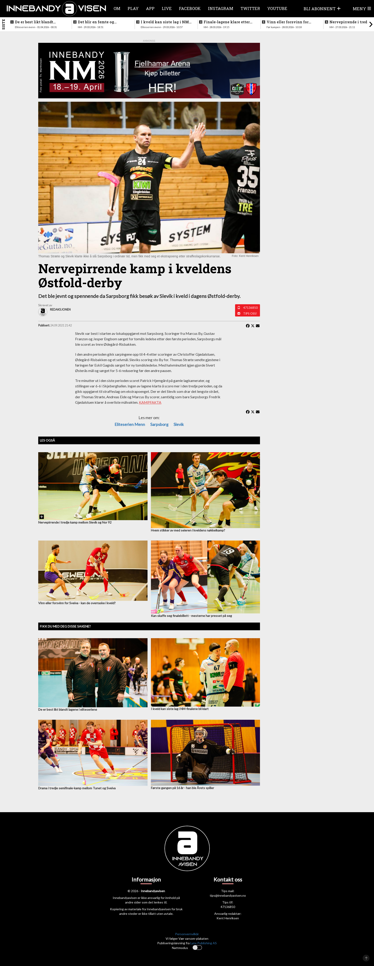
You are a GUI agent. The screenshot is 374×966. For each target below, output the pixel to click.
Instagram (220, 8)
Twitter (250, 8)
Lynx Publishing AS (203, 943)
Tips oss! (250, 313)
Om (117, 8)
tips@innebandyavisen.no (228, 895)
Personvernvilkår (187, 934)
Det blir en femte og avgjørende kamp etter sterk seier (99, 22)
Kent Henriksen (228, 918)
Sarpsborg (159, 424)
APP (150, 8)
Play (133, 8)
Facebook (190, 8)
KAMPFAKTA (150, 402)
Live (167, 8)
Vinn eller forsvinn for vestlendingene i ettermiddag (288, 22)
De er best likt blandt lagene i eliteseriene (34, 22)
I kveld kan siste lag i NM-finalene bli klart (165, 22)
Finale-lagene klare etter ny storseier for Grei (227, 22)
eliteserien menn (129, 424)
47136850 (250, 307)
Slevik (179, 424)
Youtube (277, 8)
